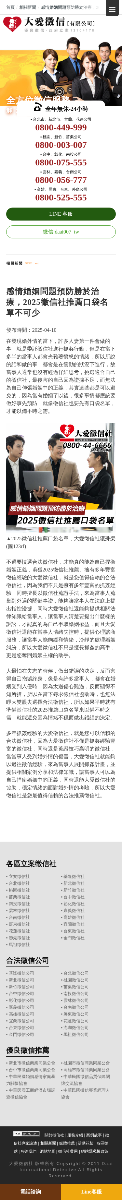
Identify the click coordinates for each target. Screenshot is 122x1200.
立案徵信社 (19, 876)
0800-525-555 (61, 197)
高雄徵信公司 (21, 1014)
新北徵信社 (74, 883)
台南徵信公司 (76, 1007)
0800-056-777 (61, 180)
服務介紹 (75, 1135)
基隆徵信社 (74, 876)
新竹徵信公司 (21, 986)
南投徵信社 (19, 903)
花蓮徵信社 (19, 931)
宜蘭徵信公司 (21, 1020)
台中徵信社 (74, 896)
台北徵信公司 (76, 973)
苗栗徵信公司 (76, 986)
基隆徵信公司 (21, 973)
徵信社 (24, 710)
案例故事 (94, 1135)
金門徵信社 (74, 937)
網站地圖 (47, 1151)
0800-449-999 (61, 127)
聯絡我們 (28, 1151)
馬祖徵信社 (19, 944)
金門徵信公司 (21, 1034)
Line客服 (91, 1191)
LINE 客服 (61, 214)
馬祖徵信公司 (76, 1034)
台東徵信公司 (21, 1027)
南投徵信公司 (76, 993)
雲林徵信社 (19, 910)
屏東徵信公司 (76, 1014)
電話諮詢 (30, 1191)
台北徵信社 (19, 883)
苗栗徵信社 (19, 896)
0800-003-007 (61, 145)
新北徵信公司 (21, 980)
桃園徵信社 (19, 890)
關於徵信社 (54, 1135)
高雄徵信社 (74, 917)
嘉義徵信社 (74, 910)
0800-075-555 (61, 162)
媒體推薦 (67, 1143)
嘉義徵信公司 (21, 1007)
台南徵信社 (19, 917)
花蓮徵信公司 (76, 1020)
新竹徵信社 (74, 890)
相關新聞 (48, 1143)
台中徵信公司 (21, 993)
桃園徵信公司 (76, 980)
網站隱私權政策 (94, 1151)
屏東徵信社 (19, 924)
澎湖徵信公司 (76, 1027)
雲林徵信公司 (76, 1000)
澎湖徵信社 (19, 937)
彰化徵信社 (74, 903)
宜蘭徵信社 (74, 924)
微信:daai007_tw (61, 231)
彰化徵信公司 (21, 1000)
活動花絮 (85, 1143)
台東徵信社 (74, 931)
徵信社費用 (68, 1151)
